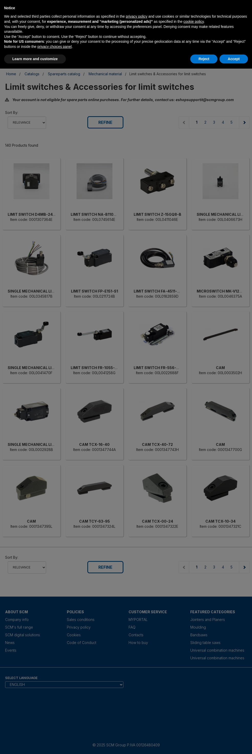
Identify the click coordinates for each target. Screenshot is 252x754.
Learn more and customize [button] (35, 59)
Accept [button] (234, 59)
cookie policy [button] (193, 21)
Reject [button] (203, 59)
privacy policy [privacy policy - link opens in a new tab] (136, 16)
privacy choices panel (54, 47)
